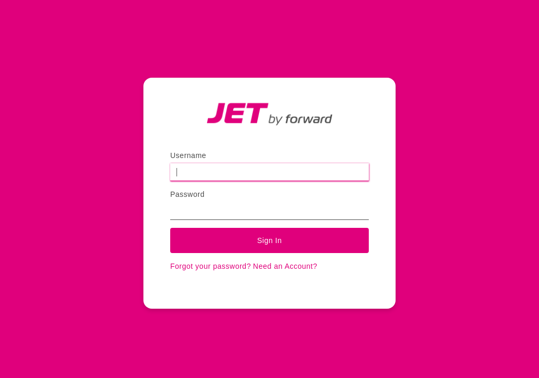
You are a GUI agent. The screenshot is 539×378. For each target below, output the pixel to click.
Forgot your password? (210, 266)
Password (187, 194)
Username (188, 155)
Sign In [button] (269, 240)
